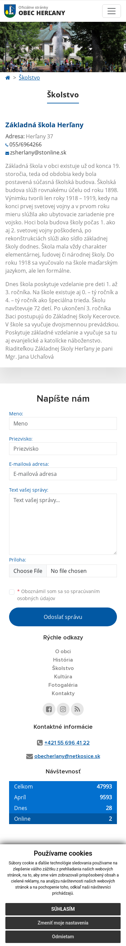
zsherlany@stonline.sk (38, 152)
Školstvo (29, 77)
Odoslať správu (63, 617)
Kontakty (63, 693)
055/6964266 (25, 144)
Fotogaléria (63, 685)
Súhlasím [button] (63, 909)
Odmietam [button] (63, 936)
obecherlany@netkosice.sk (67, 756)
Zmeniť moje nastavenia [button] (63, 923)
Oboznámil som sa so (58, 594)
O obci (63, 651)
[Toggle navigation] (111, 11)
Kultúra (63, 676)
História (63, 660)
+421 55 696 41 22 (67, 743)
